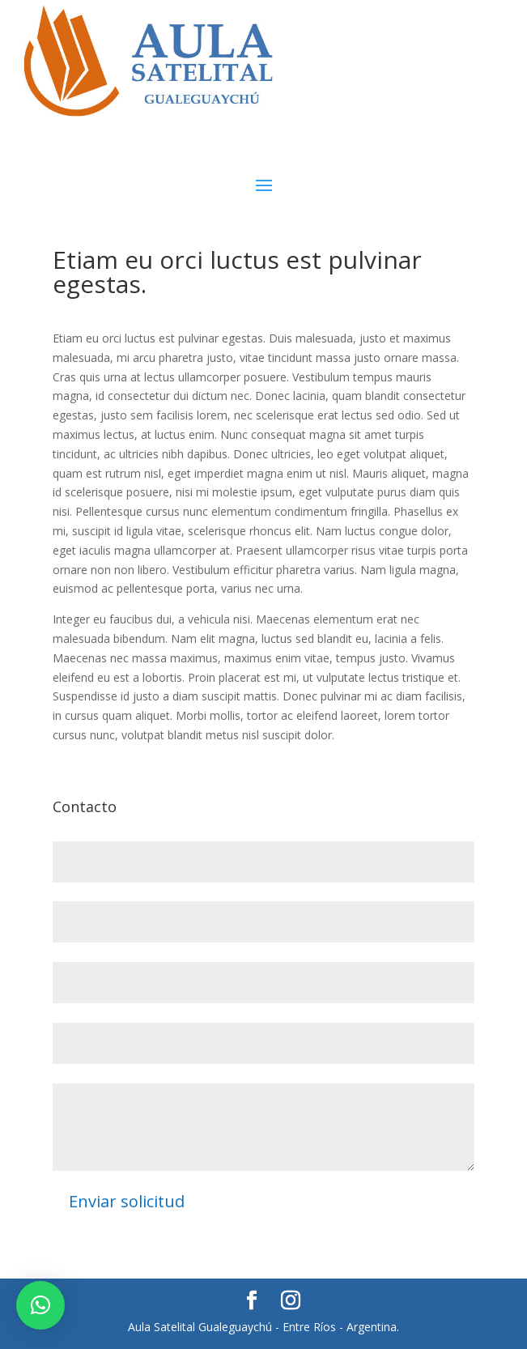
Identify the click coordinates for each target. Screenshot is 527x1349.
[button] (40, 1305)
